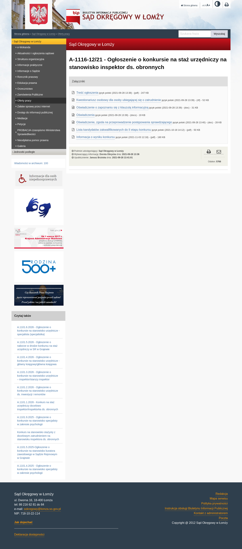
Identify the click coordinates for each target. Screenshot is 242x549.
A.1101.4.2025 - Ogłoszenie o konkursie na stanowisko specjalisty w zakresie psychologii (37, 469)
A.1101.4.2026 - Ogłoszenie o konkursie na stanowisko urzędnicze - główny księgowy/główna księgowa (38, 361)
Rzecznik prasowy (27, 76)
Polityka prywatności (214, 503)
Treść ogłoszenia (87, 92)
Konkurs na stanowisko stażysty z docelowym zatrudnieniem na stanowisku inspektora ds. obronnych (38, 436)
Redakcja (222, 493)
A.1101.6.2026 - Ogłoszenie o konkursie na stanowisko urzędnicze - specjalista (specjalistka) (38, 331)
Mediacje (22, 118)
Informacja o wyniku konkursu (95, 137)
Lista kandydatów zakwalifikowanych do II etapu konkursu (113, 129)
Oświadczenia (85, 114)
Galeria (21, 146)
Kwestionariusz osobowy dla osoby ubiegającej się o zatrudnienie (118, 100)
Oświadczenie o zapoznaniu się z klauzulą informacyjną (112, 107)
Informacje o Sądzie (28, 71)
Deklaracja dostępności (29, 534)
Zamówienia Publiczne (30, 94)
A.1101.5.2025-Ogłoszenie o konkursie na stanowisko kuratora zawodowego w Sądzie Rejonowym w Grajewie (37, 452)
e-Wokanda (23, 47)
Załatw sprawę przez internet (33, 106)
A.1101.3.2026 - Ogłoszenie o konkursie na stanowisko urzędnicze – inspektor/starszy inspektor (37, 376)
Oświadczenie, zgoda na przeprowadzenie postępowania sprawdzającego (124, 122)
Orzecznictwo (25, 88)
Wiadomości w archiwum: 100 (31, 163)
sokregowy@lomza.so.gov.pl (42, 508)
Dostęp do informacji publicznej (35, 112)
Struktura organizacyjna (30, 59)
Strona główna (189, 5)
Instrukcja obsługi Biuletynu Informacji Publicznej (196, 508)
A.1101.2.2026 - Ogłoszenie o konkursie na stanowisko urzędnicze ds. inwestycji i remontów (37, 391)
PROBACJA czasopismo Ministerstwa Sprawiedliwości (38, 132)
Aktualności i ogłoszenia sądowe (35, 53)
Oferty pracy (64, 34)
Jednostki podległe (24, 151)
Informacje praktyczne (29, 65)
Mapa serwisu (219, 498)
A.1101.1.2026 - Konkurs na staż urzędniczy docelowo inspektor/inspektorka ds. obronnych (37, 406)
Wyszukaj (219, 33)
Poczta (223, 518)
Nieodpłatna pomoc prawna (32, 140)
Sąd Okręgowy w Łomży (43, 34)
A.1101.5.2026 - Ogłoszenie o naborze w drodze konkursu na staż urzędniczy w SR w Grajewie (37, 346)
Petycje (21, 124)
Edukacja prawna (27, 82)
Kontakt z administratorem (211, 513)
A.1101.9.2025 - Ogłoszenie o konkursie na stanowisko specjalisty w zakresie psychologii (37, 421)
